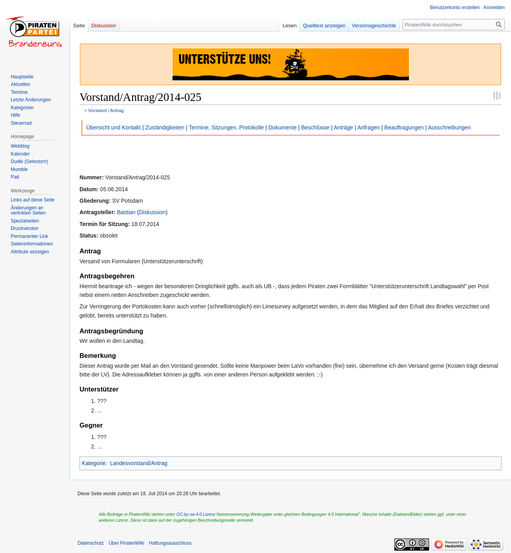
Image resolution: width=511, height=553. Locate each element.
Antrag (117, 110)
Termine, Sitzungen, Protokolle (226, 127)
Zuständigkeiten (164, 127)
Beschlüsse (315, 127)
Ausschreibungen (449, 127)
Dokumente (282, 127)
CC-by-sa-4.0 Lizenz (195, 514)
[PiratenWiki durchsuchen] (454, 24)
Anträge (343, 127)
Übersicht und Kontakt (113, 127)
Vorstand (97, 110)
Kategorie (94, 463)
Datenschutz (91, 543)
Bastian (126, 212)
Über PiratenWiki (126, 543)
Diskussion (152, 212)
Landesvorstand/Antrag (138, 463)
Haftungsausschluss (170, 543)
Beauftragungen (404, 127)
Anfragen (368, 127)
